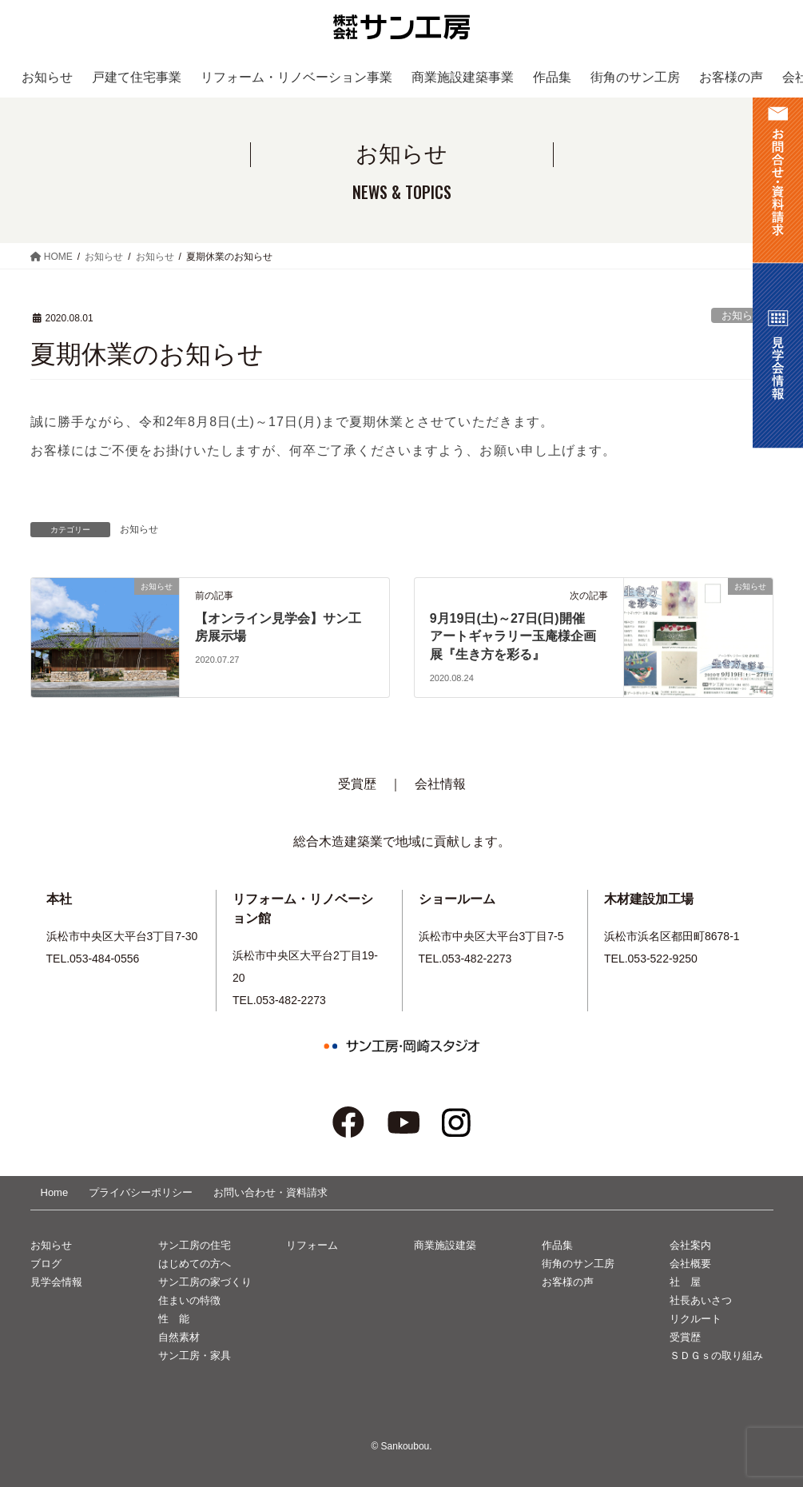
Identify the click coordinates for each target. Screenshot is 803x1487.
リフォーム (312, 1245)
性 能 (173, 1319)
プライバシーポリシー (141, 1192)
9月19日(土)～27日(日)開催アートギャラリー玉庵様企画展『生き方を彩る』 (513, 636)
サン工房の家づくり (205, 1282)
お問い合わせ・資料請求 (270, 1192)
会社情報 (440, 784)
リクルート (696, 1319)
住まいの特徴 (189, 1300)
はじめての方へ (194, 1264)
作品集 (557, 1245)
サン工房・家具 (194, 1355)
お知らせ (742, 315)
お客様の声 (568, 1282)
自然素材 (179, 1337)
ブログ (46, 1264)
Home (55, 1192)
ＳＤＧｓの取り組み (716, 1355)
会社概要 (690, 1264)
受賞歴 (357, 784)
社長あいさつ (701, 1300)
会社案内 (690, 1245)
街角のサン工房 (578, 1264)
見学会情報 (56, 1282)
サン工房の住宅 (194, 1245)
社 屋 (685, 1282)
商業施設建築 (445, 1245)
